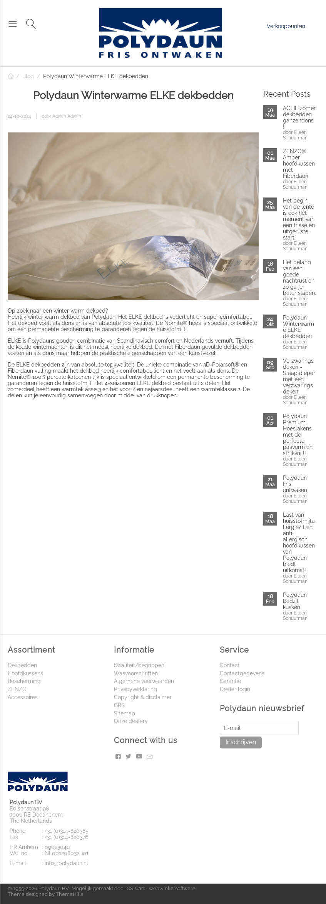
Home (11, 76)
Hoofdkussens (25, 673)
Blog (28, 76)
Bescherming (24, 681)
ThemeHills (69, 894)
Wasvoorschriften (136, 673)
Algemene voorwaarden (144, 681)
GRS (119, 705)
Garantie (230, 681)
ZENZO (17, 689)
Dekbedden (22, 665)
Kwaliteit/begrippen (139, 665)
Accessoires (23, 697)
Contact (230, 665)
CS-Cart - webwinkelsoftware (161, 888)
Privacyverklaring (135, 689)
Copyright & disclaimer (143, 697)
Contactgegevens (242, 673)
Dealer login (235, 689)
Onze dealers (130, 721)
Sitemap (124, 713)
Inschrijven (241, 742)
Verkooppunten (286, 26)
